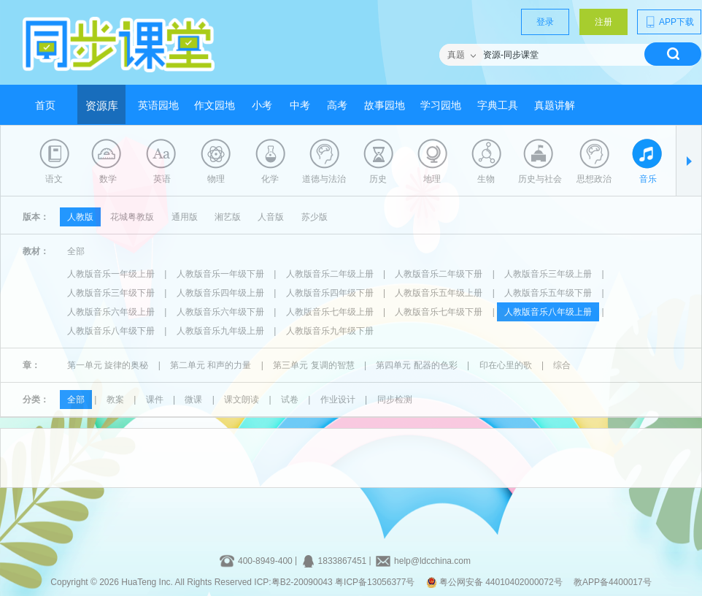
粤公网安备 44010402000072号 (495, 582)
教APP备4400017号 (613, 582)
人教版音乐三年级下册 (111, 293)
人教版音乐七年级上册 (330, 312)
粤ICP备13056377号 (374, 582)
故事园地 (384, 105)
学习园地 (440, 105)
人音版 (271, 217)
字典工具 (497, 105)
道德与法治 (324, 179)
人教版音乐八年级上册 (548, 312)
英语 (162, 179)
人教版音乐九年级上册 (220, 331)
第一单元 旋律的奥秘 (107, 365)
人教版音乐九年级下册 (330, 331)
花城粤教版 (132, 217)
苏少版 (314, 217)
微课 (193, 399)
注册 (603, 22)
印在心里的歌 (505, 365)
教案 (115, 399)
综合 (562, 365)
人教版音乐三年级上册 (548, 274)
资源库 (101, 106)
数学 (108, 179)
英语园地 (158, 105)
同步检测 (394, 399)
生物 (486, 179)
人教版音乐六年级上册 (111, 312)
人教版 (80, 217)
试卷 (289, 399)
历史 (378, 179)
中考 (300, 105)
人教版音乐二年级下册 (438, 274)
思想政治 (594, 179)
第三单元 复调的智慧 (313, 365)
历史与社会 (540, 179)
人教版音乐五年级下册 (548, 293)
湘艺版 (228, 217)
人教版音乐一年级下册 (220, 274)
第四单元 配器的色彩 (416, 365)
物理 (216, 179)
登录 (545, 22)
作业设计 (337, 399)
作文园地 (214, 105)
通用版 (184, 217)
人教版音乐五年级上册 (438, 293)
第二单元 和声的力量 (210, 365)
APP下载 (669, 22)
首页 (45, 105)
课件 (154, 399)
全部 (76, 251)
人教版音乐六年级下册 (220, 312)
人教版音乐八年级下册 (111, 331)
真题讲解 (554, 105)
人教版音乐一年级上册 (111, 274)
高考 (337, 105)
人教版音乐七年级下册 (438, 312)
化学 (270, 179)
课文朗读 (241, 399)
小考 (262, 105)
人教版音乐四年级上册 (220, 293)
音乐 (648, 179)
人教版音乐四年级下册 (330, 293)
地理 (432, 179)
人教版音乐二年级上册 (330, 274)
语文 (54, 179)
